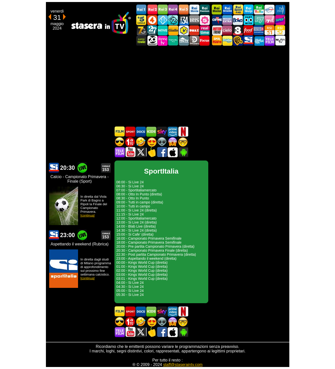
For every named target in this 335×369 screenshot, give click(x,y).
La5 (204, 20)
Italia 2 (173, 20)
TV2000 (280, 10)
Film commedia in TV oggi (141, 142)
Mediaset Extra (227, 20)
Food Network (248, 30)
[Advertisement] (167, 86)
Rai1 (141, 10)
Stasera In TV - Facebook (162, 152)
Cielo (227, 30)
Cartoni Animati (151, 131)
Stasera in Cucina (151, 152)
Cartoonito (248, 20)
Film (119, 131)
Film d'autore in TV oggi (183, 142)
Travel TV (173, 40)
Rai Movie (194, 10)
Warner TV (238, 40)
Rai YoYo (259, 10)
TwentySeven (152, 30)
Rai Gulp (248, 10)
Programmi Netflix (183, 131)
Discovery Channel (194, 40)
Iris (194, 20)
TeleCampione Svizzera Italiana (259, 30)
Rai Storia (217, 10)
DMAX (194, 30)
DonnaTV (162, 40)
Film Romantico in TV (151, 142)
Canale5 (141, 20)
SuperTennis (141, 40)
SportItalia (248, 40)
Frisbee (227, 40)
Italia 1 (162, 20)
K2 (183, 30)
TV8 (238, 30)
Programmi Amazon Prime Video (172, 131)
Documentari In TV (141, 131)
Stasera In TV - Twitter (141, 152)
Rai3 (162, 10)
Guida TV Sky (162, 131)
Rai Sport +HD (238, 10)
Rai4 (173, 10)
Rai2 (152, 10)
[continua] (88, 215)
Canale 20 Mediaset (152, 40)
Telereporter (259, 40)
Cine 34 (183, 20)
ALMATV (280, 40)
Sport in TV (130, 131)
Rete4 (152, 20)
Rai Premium (204, 10)
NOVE (162, 30)
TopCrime (217, 20)
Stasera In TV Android (183, 152)
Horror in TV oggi (172, 142)
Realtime (204, 30)
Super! (280, 20)
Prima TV (130, 142)
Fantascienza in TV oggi (162, 142)
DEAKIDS (217, 40)
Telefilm (269, 40)
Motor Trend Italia (217, 30)
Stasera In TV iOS (172, 152)
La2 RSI (280, 30)
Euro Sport (269, 10)
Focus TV (204, 40)
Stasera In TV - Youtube (130, 152)
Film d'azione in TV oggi (119, 142)
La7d (269, 20)
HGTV (183, 40)
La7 (259, 20)
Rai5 (183, 10)
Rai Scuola (227, 10)
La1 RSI (269, 30)
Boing (238, 20)
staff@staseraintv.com (183, 364)
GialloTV (173, 30)
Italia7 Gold (141, 30)
